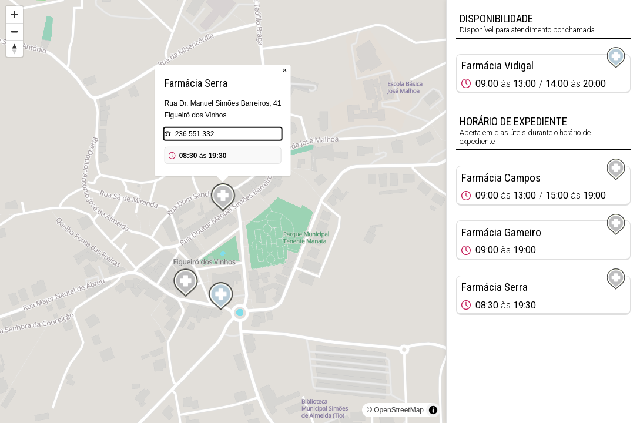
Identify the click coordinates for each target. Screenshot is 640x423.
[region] (223, 211)
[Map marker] (221, 296)
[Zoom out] (14, 31)
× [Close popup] (285, 70)
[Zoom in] (14, 14)
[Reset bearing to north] (14, 48)
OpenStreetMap (399, 410)
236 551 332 (195, 134)
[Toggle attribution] (433, 410)
